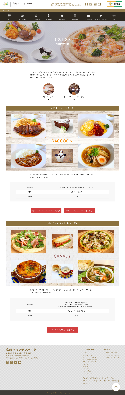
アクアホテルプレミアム (111, 357)
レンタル (49, 17)
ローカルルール (87, 355)
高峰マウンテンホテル (111, 353)
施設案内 (85, 366)
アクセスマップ (88, 378)
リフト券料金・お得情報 (90, 359)
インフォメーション (89, 381)
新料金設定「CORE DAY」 (91, 362)
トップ (9, 17)
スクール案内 (88, 17)
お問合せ (97, 378)
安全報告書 (86, 383)
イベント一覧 (101, 381)
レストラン (86, 368)
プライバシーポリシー (109, 378)
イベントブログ (113, 381)
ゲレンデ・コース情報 (89, 357)
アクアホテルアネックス (111, 355)
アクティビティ (87, 373)
